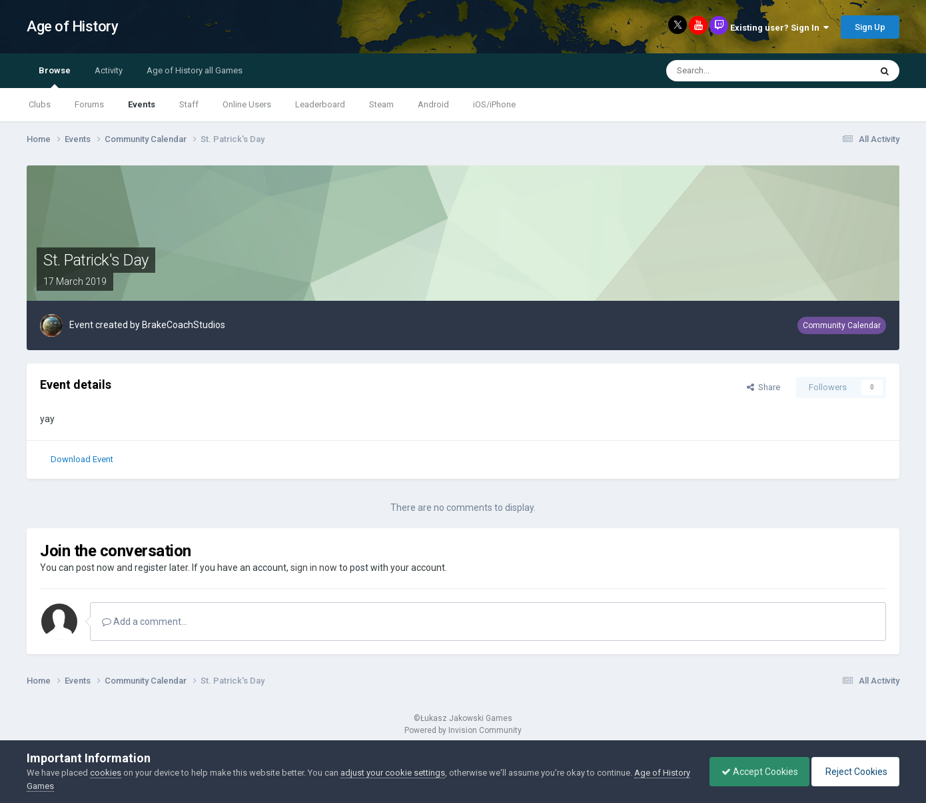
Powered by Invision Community (463, 730)
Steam (381, 104)
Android (433, 104)
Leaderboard (320, 104)
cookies (105, 773)
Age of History (72, 26)
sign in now (313, 567)
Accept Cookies (753, 771)
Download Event (82, 459)
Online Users (247, 104)
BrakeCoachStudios (183, 324)
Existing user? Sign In (779, 28)
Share (763, 387)
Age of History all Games (194, 70)
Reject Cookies (853, 771)
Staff (189, 104)
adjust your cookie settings (392, 773)
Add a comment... (144, 621)
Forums (89, 104)
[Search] (735, 70)
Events (141, 104)
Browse (55, 76)
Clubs (40, 104)
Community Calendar (842, 325)
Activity (109, 70)
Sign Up (870, 27)
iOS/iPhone (494, 104)
